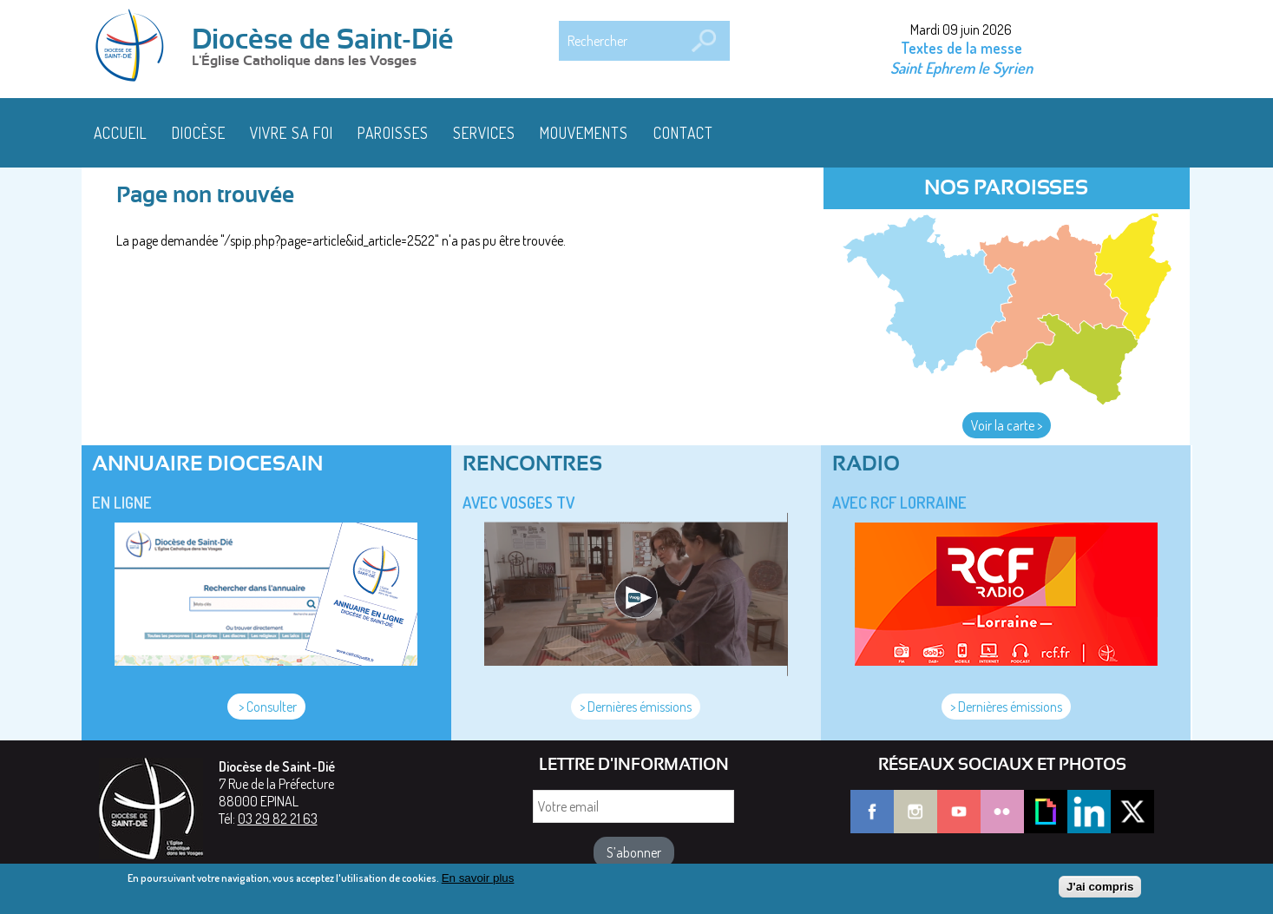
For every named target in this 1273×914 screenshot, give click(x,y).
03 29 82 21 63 (278, 818)
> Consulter (266, 706)
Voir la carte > (1006, 425)
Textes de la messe (961, 47)
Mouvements (584, 132)
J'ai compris (1099, 890)
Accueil (121, 132)
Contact (683, 132)
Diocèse (199, 132)
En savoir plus (478, 882)
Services (484, 132)
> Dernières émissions (636, 706)
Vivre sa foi (291, 132)
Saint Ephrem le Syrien (961, 67)
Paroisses (393, 132)
